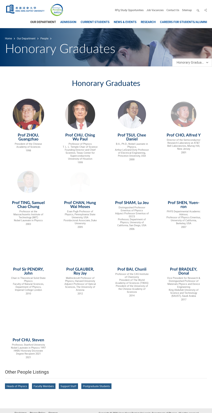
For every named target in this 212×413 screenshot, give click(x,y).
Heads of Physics (17, 386)
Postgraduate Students (96, 386)
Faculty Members (44, 386)
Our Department (26, 38)
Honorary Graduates (192, 62)
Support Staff (68, 386)
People (44, 38)
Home (8, 38)
